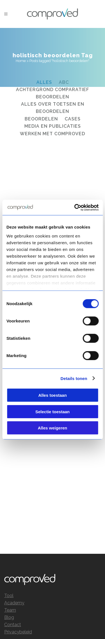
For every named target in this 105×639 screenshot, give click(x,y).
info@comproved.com (77, 597)
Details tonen (73, 378)
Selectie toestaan (52, 411)
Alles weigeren (52, 428)
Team (10, 490)
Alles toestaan (52, 395)
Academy (14, 483)
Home (21, 61)
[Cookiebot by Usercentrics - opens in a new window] (75, 207)
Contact (12, 505)
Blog (9, 498)
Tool (8, 476)
